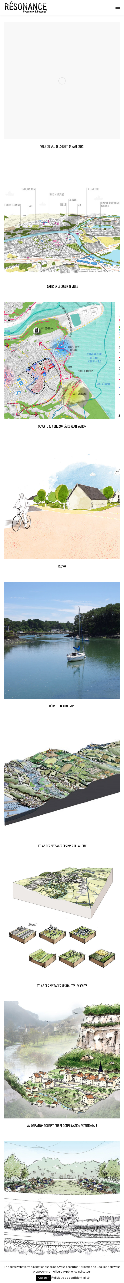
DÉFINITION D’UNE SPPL (62, 706)
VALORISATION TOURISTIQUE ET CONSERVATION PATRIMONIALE (62, 1126)
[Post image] (62, 80)
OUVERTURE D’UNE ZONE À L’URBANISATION (62, 426)
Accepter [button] (43, 1277)
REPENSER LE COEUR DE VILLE (62, 286)
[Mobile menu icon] (117, 7)
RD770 (62, 566)
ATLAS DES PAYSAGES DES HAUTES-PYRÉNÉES (62, 986)
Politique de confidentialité (70, 1277)
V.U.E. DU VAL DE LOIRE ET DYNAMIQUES (62, 147)
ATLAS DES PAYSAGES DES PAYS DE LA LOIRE (62, 846)
